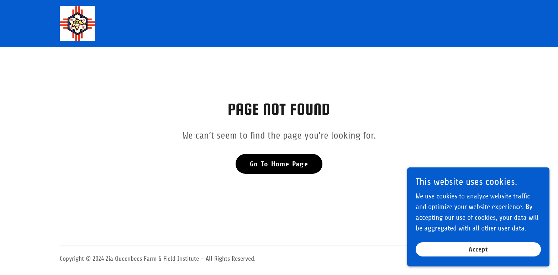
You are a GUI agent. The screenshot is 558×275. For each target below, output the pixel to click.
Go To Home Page (279, 164)
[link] (77, 23)
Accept (478, 249)
